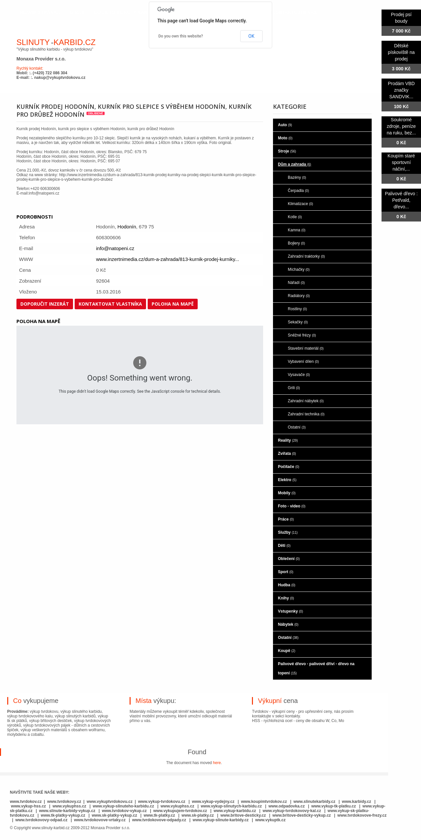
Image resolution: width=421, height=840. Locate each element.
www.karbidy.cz (356, 801)
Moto (285, 138)
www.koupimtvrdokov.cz (264, 801)
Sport (285, 572)
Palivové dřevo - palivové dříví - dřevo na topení (316, 668)
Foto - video (292, 506)
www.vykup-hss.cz (28, 806)
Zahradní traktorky (306, 256)
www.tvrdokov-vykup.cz (125, 810)
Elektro (287, 480)
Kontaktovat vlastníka (110, 304)
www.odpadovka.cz (286, 806)
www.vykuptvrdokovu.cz (110, 801)
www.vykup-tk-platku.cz (333, 806)
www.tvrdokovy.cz (64, 801)
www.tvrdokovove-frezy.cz (361, 815)
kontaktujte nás (294, 12)
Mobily (287, 493)
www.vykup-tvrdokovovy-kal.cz (292, 810)
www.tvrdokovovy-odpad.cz (41, 820)
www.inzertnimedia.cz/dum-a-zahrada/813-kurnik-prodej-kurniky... (167, 259)
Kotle (295, 217)
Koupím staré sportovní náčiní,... (401, 162)
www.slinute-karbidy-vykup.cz (67, 810)
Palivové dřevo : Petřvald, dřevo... (401, 200)
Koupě (286, 650)
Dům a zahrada (294, 164)
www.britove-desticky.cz (243, 815)
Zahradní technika (306, 414)
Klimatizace (300, 203)
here (217, 762)
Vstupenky (290, 611)
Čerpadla (298, 190)
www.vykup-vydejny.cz (213, 801)
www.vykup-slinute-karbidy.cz (221, 820)
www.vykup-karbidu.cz (235, 810)
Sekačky (298, 322)
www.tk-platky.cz (159, 815)
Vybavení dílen (303, 361)
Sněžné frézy (302, 335)
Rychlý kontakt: (29, 68)
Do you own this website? (181, 36)
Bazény (297, 177)
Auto (285, 125)
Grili (294, 387)
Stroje (287, 151)
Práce (286, 519)
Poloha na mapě (173, 304)
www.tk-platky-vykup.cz (63, 815)
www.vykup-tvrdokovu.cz (162, 801)
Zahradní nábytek (306, 401)
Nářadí (296, 282)
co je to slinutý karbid (125, 12)
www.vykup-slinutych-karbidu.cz (231, 806)
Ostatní (297, 427)
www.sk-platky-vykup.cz (114, 815)
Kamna (297, 230)
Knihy (286, 598)
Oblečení (289, 558)
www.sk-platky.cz (198, 815)
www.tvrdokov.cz (26, 801)
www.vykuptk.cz (270, 820)
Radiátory (299, 295)
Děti (284, 545)
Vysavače (299, 374)
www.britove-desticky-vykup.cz (301, 815)
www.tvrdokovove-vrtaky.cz (100, 820)
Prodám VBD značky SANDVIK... (401, 90)
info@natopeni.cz (115, 248)
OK (251, 36)
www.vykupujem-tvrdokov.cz (180, 810)
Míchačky (299, 269)
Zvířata (287, 453)
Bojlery (296, 243)
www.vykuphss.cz (69, 806)
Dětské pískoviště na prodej (401, 52)
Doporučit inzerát (44, 304)
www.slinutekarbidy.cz (314, 801)
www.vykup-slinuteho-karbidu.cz (123, 806)
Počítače (288, 466)
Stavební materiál (306, 348)
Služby (288, 532)
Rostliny (297, 309)
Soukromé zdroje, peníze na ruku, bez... (401, 126)
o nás (77, 12)
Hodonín (126, 226)
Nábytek (288, 624)
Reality (288, 440)
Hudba (286, 585)
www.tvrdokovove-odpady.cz (159, 820)
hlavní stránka (40, 12)
